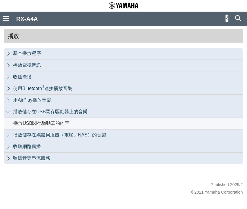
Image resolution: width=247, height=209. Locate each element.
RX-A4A (27, 19)
